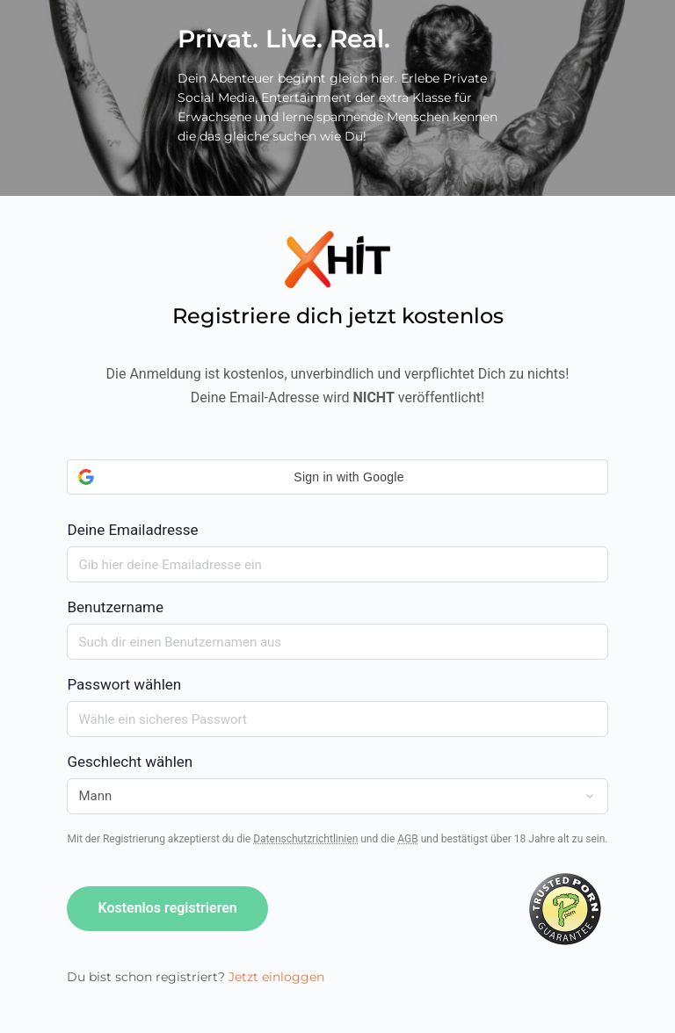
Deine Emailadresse (337, 498)
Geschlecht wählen (129, 761)
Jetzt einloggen (276, 977)
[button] (337, 477)
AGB (407, 839)
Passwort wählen (124, 684)
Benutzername (115, 607)
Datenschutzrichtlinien (305, 839)
